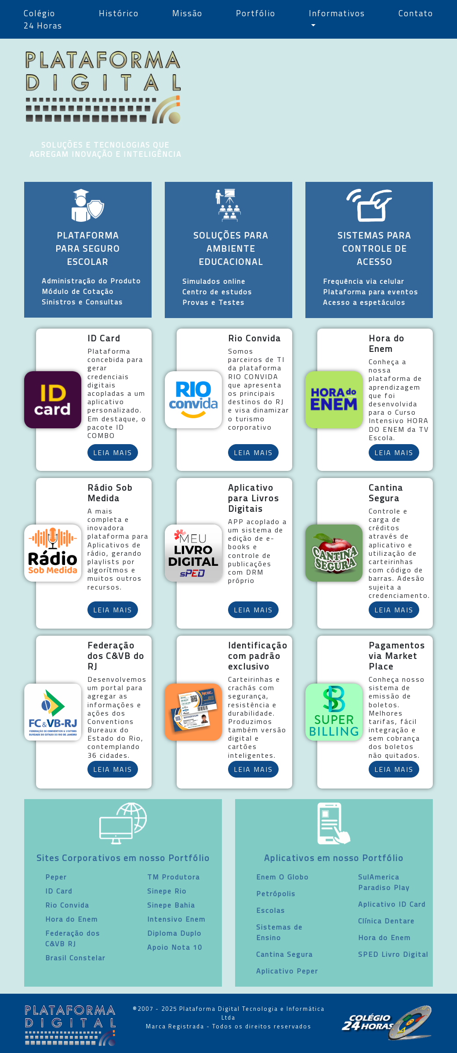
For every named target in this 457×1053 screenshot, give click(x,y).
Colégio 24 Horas (43, 19)
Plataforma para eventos (370, 291)
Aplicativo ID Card (392, 904)
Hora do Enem (71, 919)
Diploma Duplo (174, 933)
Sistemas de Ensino (279, 932)
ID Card (59, 891)
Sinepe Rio (167, 891)
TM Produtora (173, 877)
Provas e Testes (213, 302)
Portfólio (256, 13)
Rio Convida (67, 905)
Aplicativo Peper (287, 971)
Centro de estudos (217, 291)
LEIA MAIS (112, 452)
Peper (56, 877)
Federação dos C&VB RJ (72, 938)
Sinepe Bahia (171, 905)
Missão (187, 13)
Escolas (270, 910)
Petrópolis (276, 893)
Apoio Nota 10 (175, 947)
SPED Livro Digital (393, 954)
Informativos (337, 13)
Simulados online (214, 281)
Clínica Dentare (386, 920)
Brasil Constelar (75, 957)
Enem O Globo (282, 877)
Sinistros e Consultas (82, 302)
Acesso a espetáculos (364, 302)
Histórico (119, 13)
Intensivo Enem (176, 919)
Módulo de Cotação (78, 291)
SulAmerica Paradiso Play (384, 882)
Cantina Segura (284, 954)
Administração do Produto (91, 280)
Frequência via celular (363, 281)
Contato (416, 13)
